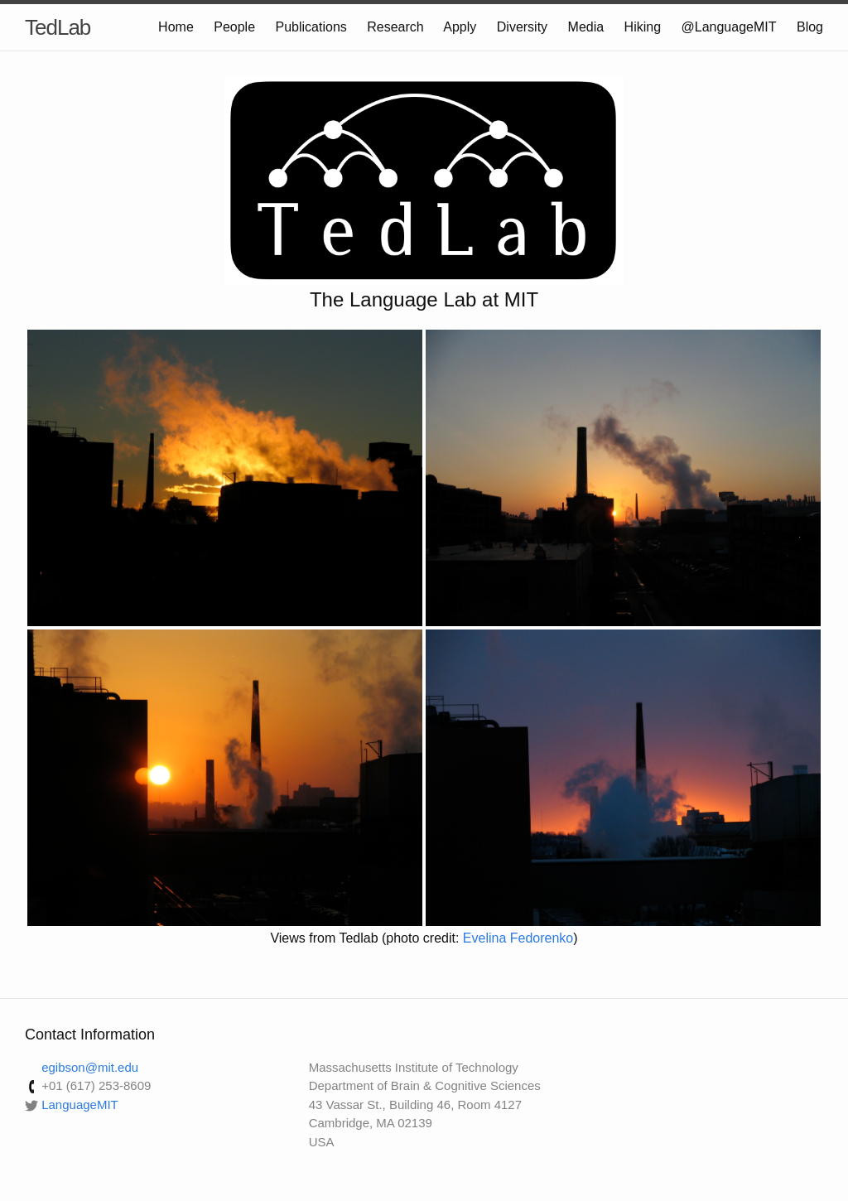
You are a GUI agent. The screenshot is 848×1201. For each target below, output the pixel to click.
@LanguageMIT (729, 27)
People (234, 27)
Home (176, 27)
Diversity (522, 27)
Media (586, 27)
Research (395, 27)
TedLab (57, 27)
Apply (459, 27)
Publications (311, 27)
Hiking (642, 27)
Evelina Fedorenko (518, 938)
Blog (810, 27)
